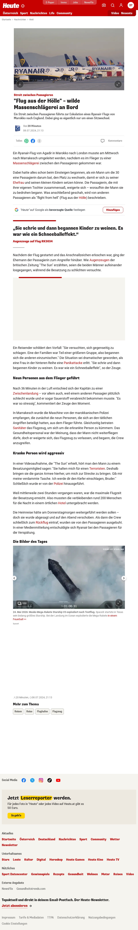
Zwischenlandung (25, 393)
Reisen (18, 711)
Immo (64, 2)
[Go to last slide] (14, 578)
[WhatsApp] (26, 141)
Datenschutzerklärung (71, 917)
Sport (24, 13)
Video (130, 874)
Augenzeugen (99, 260)
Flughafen (42, 711)
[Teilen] (39, 141)
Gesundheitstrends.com (31, 889)
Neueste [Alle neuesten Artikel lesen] (126, 13)
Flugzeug (57, 711)
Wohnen (92, 874)
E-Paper (50, 2)
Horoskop (56, 860)
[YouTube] (58, 780)
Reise (29, 711)
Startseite (6, 19)
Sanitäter (19, 428)
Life (51, 13)
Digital (41, 860)
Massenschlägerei (26, 163)
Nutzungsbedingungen (101, 917)
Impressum (8, 917)
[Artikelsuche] (112, 5)
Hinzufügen (113, 210)
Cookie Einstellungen (14, 924)
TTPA (50, 917)
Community (64, 13)
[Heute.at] (11, 5)
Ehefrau (18, 182)
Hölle (82, 198)
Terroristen (97, 468)
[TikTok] (49, 780)
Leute (17, 860)
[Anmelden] (121, 5)
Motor (105, 874)
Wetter (115, 839)
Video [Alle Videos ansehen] (115, 13)
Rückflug (42, 522)
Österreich (10, 13)
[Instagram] (41, 780)
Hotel (62, 503)
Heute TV (113, 860)
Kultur (28, 860)
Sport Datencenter (14, 874)
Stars (5, 860)
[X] (32, 780)
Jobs (75, 2)
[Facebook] (33, 141)
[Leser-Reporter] (104, 5)
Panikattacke (73, 363)
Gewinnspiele (40, 874)
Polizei (58, 483)
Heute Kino (95, 860)
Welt (31, 19)
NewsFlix (88, 2)
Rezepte (58, 874)
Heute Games (75, 860)
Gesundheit (75, 874)
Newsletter (10, 845)
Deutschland (46, 839)
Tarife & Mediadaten (31, 917)
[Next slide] (123, 578)
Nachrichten (38, 13)
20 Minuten (34, 126)
